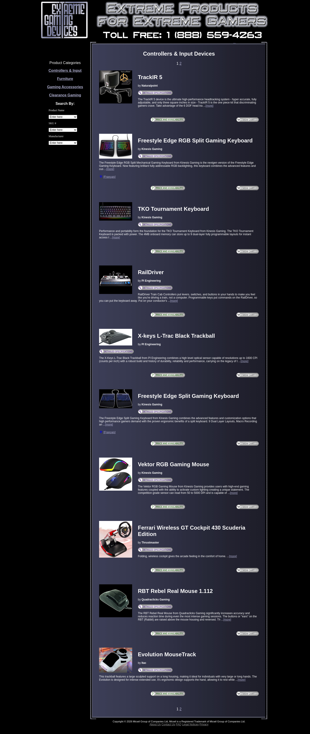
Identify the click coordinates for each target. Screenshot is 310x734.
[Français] (109, 176)
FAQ (178, 724)
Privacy (204, 724)
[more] (209, 105)
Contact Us (168, 724)
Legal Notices (190, 724)
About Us (155, 724)
